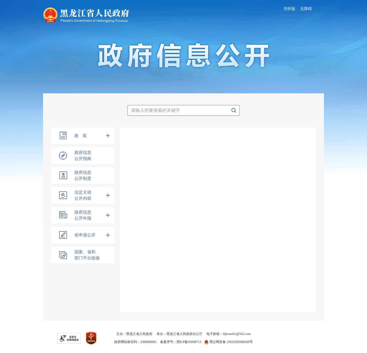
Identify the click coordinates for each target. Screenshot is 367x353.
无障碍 (306, 9)
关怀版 (289, 9)
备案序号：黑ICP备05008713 (180, 342)
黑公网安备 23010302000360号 (228, 342)
